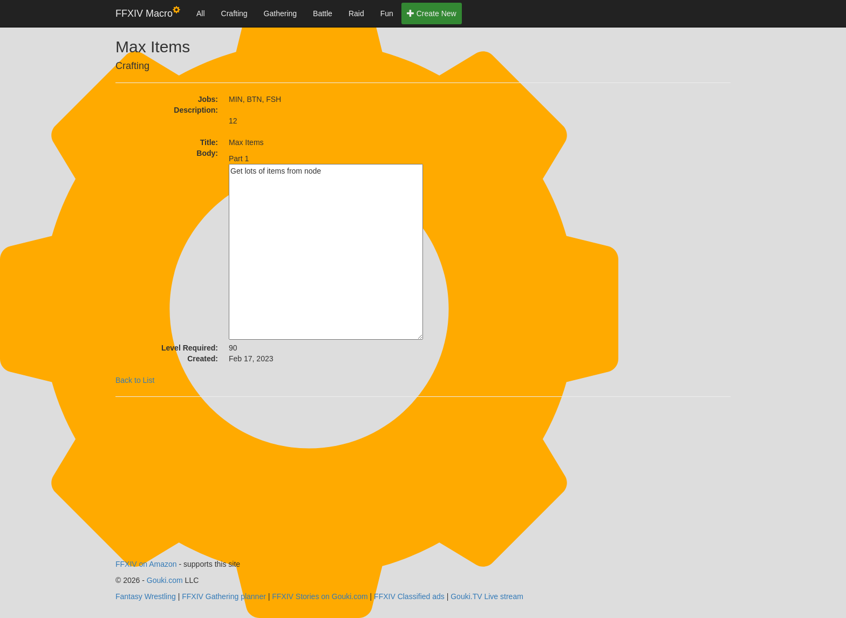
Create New (431, 13)
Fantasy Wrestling (145, 596)
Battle (322, 13)
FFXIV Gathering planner (224, 596)
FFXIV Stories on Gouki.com (319, 596)
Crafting (234, 13)
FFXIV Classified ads (409, 596)
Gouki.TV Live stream (487, 596)
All (200, 13)
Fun (386, 13)
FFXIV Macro (147, 12)
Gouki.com (165, 580)
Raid (356, 13)
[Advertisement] (520, 161)
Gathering (280, 13)
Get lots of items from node (326, 252)
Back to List (134, 380)
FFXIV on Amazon (146, 564)
